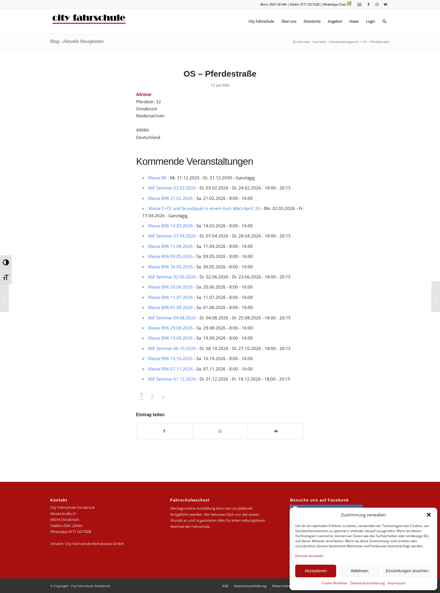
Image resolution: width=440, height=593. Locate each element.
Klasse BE (157, 177)
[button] (429, 515)
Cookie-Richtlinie (334, 583)
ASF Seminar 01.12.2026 (172, 379)
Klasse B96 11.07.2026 (170, 297)
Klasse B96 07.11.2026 (170, 369)
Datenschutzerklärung (367, 583)
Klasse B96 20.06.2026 (170, 287)
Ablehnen (359, 570)
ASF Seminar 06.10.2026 (172, 348)
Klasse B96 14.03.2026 (170, 225)
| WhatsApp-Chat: (335, 4)
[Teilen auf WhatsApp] (220, 431)
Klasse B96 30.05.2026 (170, 266)
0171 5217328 (79, 531)
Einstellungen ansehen (407, 570)
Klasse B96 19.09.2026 (170, 338)
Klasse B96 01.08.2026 (170, 307)
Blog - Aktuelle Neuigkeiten (77, 41)
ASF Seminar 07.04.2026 (172, 236)
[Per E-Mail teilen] (276, 431)
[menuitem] (357, 4)
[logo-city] (89, 21)
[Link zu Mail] (385, 4)
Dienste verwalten (309, 555)
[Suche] (384, 21)
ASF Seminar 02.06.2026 (172, 277)
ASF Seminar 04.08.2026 (172, 317)
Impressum (396, 583)
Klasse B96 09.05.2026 (170, 256)
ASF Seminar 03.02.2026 (172, 188)
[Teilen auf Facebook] (164, 431)
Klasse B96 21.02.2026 (170, 198)
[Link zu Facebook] (369, 4)
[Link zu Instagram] (377, 4)
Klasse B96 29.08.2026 (170, 328)
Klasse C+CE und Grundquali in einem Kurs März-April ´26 (204, 208)
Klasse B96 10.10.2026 (170, 358)
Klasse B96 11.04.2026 (170, 246)
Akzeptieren (315, 570)
